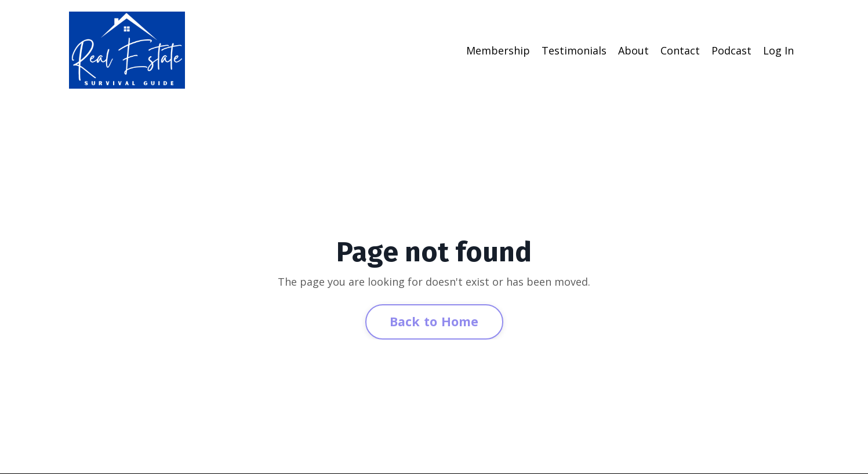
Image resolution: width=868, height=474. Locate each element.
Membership (498, 50)
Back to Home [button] (434, 321)
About (633, 50)
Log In (778, 50)
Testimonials (574, 50)
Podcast (731, 50)
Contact (680, 50)
